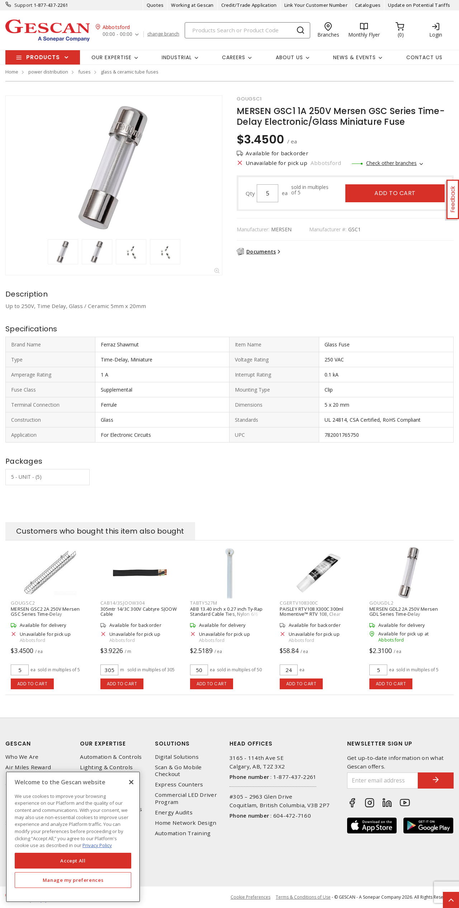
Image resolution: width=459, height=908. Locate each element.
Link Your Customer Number (315, 5)
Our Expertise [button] (111, 57)
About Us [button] (289, 57)
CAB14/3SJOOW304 (122, 603)
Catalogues (368, 5)
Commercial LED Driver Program (186, 798)
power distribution (48, 71)
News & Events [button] (354, 57)
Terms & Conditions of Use (303, 897)
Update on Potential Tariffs (419, 5)
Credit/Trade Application (249, 5)
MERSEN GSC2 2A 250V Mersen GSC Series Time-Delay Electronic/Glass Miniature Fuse (46, 614)
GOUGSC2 (23, 603)
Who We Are (22, 756)
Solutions (172, 743)
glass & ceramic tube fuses (129, 71)
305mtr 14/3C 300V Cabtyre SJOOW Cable (138, 611)
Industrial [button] (177, 57)
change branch (163, 34)
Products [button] (43, 57)
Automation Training (183, 833)
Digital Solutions (177, 756)
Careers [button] (233, 57)
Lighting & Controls (106, 767)
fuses (84, 71)
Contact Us (424, 57)
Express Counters (179, 784)
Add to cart (395, 193)
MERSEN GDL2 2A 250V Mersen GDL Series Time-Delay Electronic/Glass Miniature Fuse (404, 614)
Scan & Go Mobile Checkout (178, 770)
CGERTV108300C (299, 603)
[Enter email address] (382, 780)
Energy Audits (174, 812)
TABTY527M (203, 603)
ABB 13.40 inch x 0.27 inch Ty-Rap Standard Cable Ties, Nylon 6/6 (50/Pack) (226, 614)
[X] (131, 782)
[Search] (247, 30)
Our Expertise (103, 743)
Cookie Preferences (250, 897)
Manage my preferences (73, 880)
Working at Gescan (192, 5)
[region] (73, 836)
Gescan (18, 743)
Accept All (73, 860)
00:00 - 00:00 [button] (117, 34)
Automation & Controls (111, 756)
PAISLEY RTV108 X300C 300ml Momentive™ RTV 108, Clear (312, 611)
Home (11, 71)
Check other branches (391, 163)
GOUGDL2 (381, 603)
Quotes (155, 5)
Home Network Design (186, 822)
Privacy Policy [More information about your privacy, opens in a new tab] (97, 845)
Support (23, 5)
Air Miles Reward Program (28, 770)
